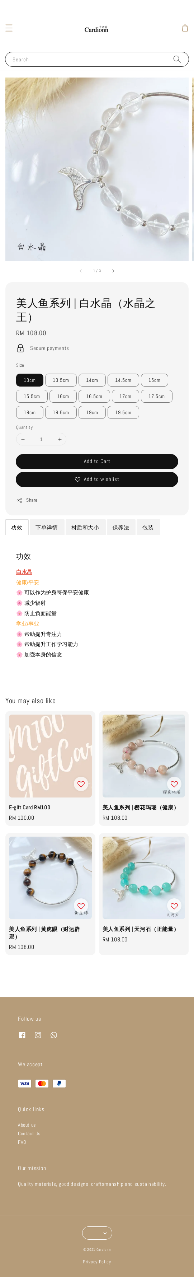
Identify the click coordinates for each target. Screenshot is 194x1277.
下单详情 (47, 527)
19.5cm (123, 412)
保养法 (121, 527)
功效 (16, 527)
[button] (9, 28)
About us (27, 1125)
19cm (92, 412)
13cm (30, 380)
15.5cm (32, 396)
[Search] (177, 59)
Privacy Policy (97, 1262)
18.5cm (61, 412)
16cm (63, 396)
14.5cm (123, 380)
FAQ (22, 1142)
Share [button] (27, 500)
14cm (92, 380)
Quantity (24, 427)
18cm (30, 412)
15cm (154, 380)
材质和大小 (85, 527)
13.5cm (61, 380)
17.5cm (156, 396)
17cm (125, 396)
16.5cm (94, 396)
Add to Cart (97, 461)
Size (20, 365)
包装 (147, 527)
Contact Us (29, 1133)
